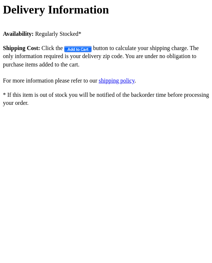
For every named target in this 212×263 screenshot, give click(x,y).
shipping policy (117, 80)
